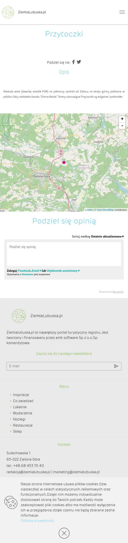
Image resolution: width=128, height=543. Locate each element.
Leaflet (89, 209)
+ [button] (122, 119)
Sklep (17, 431)
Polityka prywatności (37, 520)
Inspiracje (21, 395)
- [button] (122, 126)
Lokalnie (20, 407)
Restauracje (23, 425)
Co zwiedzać (23, 401)
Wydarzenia (22, 413)
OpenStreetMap (105, 209)
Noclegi (19, 419)
